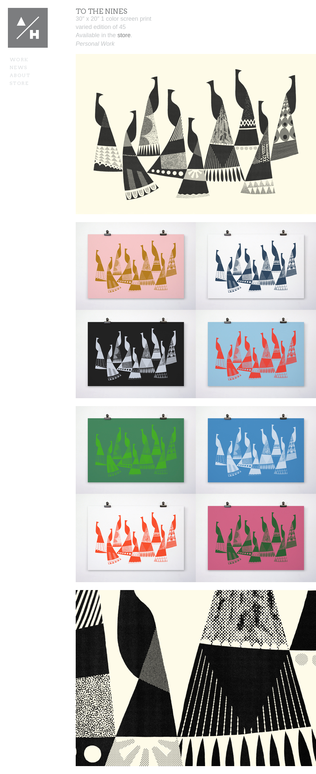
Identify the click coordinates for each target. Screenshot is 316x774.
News (19, 67)
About (20, 75)
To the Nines (101, 11)
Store (19, 83)
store (124, 35)
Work (19, 59)
